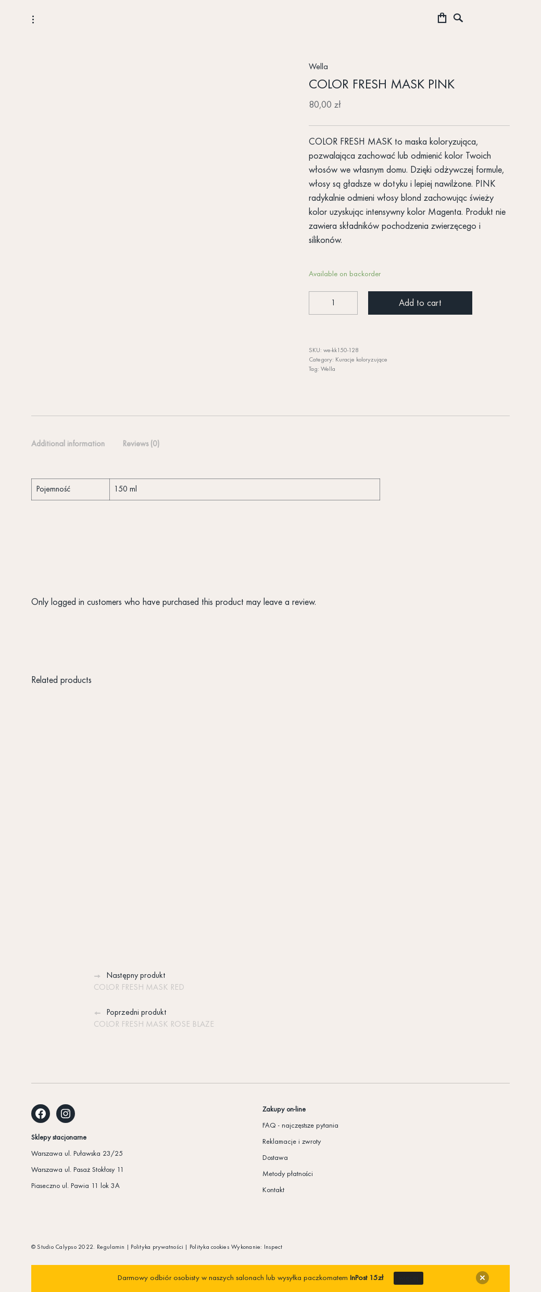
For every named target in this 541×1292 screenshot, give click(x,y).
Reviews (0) (140, 444)
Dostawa (275, 1158)
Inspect (273, 1247)
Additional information (68, 444)
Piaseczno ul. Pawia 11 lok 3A (75, 1186)
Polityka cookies (210, 1247)
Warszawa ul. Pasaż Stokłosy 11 (77, 1170)
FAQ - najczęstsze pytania (300, 1125)
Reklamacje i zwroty (291, 1142)
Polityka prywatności (157, 1247)
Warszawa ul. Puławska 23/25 (77, 1154)
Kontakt (273, 1190)
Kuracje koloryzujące (361, 360)
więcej (408, 1278)
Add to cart (420, 303)
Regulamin (111, 1247)
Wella (318, 67)
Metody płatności (287, 1174)
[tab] (68, 445)
